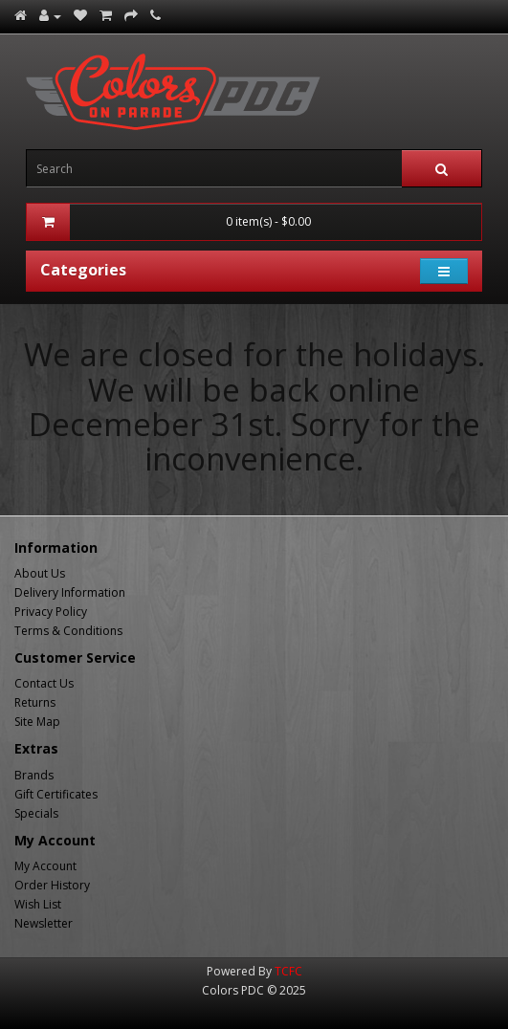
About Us (39, 573)
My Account (45, 866)
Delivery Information (69, 592)
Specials (36, 813)
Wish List (37, 904)
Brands (34, 775)
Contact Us (44, 683)
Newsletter (43, 923)
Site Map (37, 721)
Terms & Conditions (68, 631)
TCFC (288, 971)
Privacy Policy (50, 611)
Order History (52, 885)
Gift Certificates (56, 794)
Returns (34, 702)
